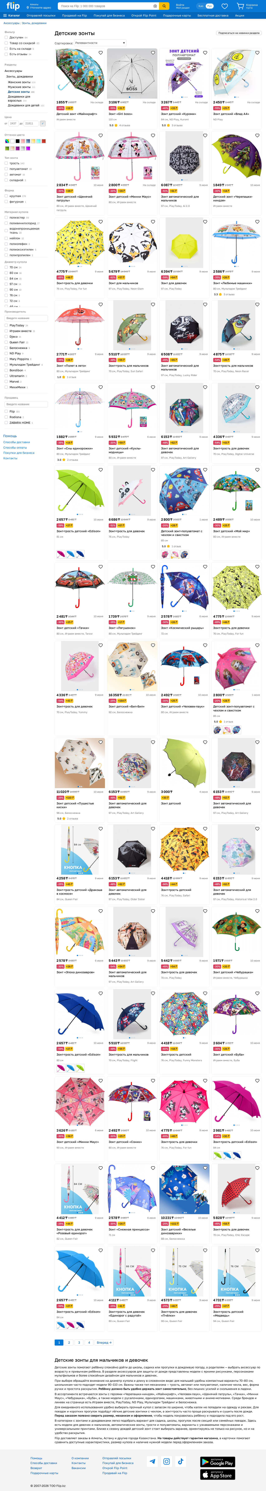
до (29, 123)
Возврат (36, 1468)
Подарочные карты (177, 15)
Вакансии (79, 1468)
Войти (180, 4)
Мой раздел (182, 7)
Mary (21, 359)
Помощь (36, 1458)
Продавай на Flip (74, 15)
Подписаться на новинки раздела (239, 32)
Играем (22, 331)
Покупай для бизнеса (109, 15)
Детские (21, 91)
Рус (209, 6)
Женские (21, 82)
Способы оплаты (15, 447)
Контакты (10, 458)
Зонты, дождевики (34, 23)
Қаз (201, 6)
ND (17, 353)
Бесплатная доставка (213, 15)
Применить (43, 123)
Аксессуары (11, 23)
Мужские (21, 87)
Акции (239, 15)
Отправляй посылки (41, 15)
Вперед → (104, 1342)
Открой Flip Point (143, 15)
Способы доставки (16, 442)
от (12, 123)
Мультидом (26, 364)
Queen (19, 342)
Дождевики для (19, 98)
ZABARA (21, 422)
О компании (80, 1458)
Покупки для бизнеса (18, 452)
